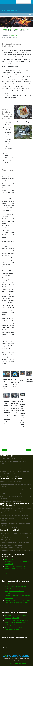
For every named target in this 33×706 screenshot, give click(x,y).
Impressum (10, 663)
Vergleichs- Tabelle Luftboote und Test (15, 568)
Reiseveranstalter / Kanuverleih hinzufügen (16, 615)
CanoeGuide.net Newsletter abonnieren (15, 622)
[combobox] (23, 2)
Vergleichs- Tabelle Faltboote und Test (15, 566)
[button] (30, 10)
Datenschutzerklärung (20, 663)
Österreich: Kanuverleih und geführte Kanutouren (18, 600)
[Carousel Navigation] (16, 25)
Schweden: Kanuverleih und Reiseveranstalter (17, 584)
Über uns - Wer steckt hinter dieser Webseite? (16, 620)
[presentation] (2, 24)
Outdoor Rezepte (14, 35)
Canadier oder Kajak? (10, 559)
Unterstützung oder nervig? (12, 618)
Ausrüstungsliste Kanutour (12, 625)
